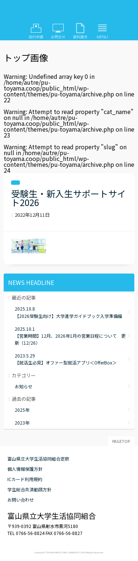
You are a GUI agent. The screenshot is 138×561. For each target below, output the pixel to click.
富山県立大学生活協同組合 (69, 13)
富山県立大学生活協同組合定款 (38, 458)
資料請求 (80, 31)
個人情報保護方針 (25, 469)
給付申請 (36, 31)
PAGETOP (121, 441)
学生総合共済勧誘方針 (29, 489)
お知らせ (23, 386)
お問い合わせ (58, 31)
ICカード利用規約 (24, 479)
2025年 (22, 410)
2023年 (22, 422)
